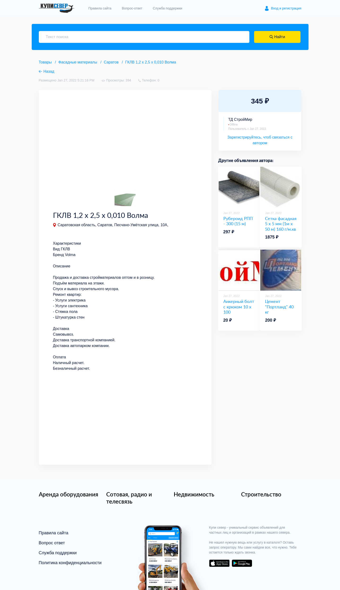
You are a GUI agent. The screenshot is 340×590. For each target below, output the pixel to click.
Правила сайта (99, 8)
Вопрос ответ (52, 542)
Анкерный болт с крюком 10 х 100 (238, 307)
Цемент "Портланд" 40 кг (279, 307)
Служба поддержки (167, 8)
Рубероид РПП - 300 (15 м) (238, 221)
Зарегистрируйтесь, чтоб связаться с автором (259, 140)
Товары (45, 62)
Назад (49, 71)
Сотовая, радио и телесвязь (129, 498)
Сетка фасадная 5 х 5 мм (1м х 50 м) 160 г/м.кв (280, 224)
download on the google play (242, 563)
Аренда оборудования (68, 494)
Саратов (111, 62)
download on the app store (219, 563)
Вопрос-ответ (132, 8)
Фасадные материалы (77, 62)
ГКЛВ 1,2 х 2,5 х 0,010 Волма (150, 62)
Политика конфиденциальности (70, 562)
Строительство (261, 494)
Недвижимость (194, 494)
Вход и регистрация (286, 8)
